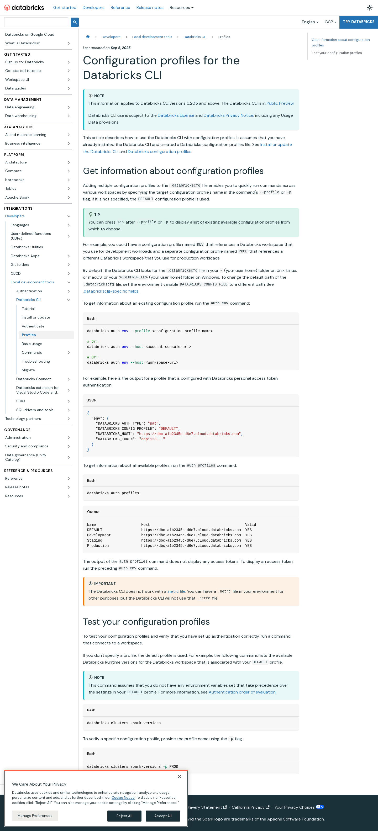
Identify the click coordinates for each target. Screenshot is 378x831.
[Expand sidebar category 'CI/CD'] (69, 274)
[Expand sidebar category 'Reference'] (69, 479)
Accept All (162, 816)
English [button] (308, 22)
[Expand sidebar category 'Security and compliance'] (69, 446)
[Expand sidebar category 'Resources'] (69, 496)
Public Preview (280, 103)
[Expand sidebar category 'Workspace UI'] (69, 80)
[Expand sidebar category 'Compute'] (69, 171)
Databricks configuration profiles (159, 151)
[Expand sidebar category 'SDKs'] (69, 401)
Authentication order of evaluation (242, 692)
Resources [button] (180, 7)
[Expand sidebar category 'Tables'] (69, 189)
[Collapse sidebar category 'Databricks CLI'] (69, 300)
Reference (120, 7)
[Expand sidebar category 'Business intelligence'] (69, 143)
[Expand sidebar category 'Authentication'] (69, 291)
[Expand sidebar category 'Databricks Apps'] (69, 256)
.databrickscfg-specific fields (111, 291)
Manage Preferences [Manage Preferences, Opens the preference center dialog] (35, 815)
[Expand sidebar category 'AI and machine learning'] (69, 135)
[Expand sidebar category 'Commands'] (69, 353)
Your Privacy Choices (299, 807)
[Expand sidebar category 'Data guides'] (69, 88)
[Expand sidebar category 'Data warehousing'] (69, 116)
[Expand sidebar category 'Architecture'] (69, 162)
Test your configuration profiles (337, 53)
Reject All (124, 816)
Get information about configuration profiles (341, 42)
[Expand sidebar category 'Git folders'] (69, 265)
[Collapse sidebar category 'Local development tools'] (69, 282)
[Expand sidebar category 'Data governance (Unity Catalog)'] (69, 457)
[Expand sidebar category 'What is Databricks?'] (69, 43)
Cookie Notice (123, 797)
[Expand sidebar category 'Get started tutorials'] (69, 71)
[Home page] (88, 37)
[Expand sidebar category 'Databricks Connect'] (69, 379)
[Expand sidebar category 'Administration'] (69, 438)
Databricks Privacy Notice (228, 115)
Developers (93, 7)
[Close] (179, 776)
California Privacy (250, 807)
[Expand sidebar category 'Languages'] (69, 225)
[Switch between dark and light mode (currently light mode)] (369, 7)
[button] (38, 62)
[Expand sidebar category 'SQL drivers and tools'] (69, 410)
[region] (96, 798)
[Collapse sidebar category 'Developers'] (69, 216)
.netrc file (176, 591)
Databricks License (176, 115)
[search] (36, 22)
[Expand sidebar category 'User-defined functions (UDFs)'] (69, 236)
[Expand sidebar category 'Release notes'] (69, 487)
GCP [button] (329, 22)
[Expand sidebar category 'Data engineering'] (69, 107)
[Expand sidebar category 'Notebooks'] (69, 180)
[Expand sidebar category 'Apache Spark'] (69, 198)
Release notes (150, 7)
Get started (64, 7)
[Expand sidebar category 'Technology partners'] (69, 419)
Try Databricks (359, 21)
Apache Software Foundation (295, 819)
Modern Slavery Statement (198, 807)
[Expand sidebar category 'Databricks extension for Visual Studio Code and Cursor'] (69, 390)
